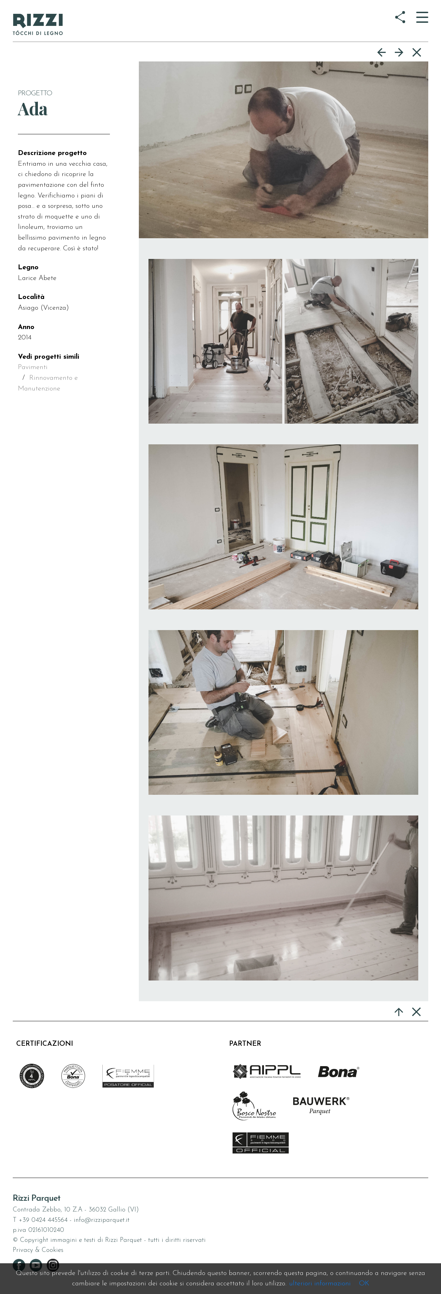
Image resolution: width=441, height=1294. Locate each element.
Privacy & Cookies (38, 1250)
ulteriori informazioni (320, 1283)
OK (364, 1283)
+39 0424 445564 (43, 1220)
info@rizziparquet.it (102, 1220)
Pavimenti (33, 367)
